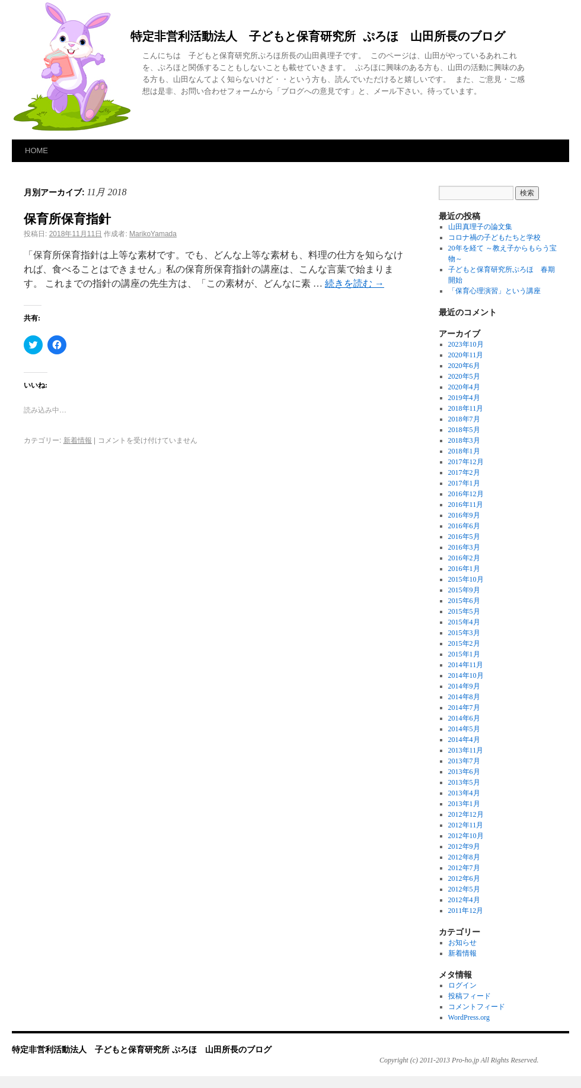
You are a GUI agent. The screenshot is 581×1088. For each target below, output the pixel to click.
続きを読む (354, 283)
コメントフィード (476, 1007)
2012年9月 (464, 846)
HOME (36, 150)
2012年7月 (464, 868)
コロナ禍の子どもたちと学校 (494, 237)
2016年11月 (466, 504)
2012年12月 (466, 814)
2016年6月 (464, 526)
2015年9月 (464, 590)
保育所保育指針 (67, 219)
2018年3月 (464, 440)
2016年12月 (466, 494)
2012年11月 (466, 825)
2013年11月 (466, 750)
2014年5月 (464, 729)
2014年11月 (466, 665)
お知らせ (462, 942)
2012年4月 (464, 900)
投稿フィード (469, 996)
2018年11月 (466, 408)
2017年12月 (466, 462)
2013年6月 (464, 771)
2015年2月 (464, 643)
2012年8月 (464, 857)
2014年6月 (464, 718)
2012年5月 (464, 889)
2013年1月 (464, 804)
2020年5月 (464, 376)
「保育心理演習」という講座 (494, 291)
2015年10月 (466, 579)
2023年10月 (466, 344)
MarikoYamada (153, 234)
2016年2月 (464, 558)
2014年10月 (466, 675)
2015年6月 (464, 601)
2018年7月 (464, 419)
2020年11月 (466, 355)
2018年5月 (464, 430)
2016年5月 (464, 536)
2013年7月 (464, 761)
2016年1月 (464, 568)
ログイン (462, 985)
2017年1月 (464, 483)
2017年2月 (464, 472)
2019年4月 (464, 398)
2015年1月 (464, 654)
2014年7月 (464, 707)
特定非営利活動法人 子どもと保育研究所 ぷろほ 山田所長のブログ (317, 37)
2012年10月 (466, 836)
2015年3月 (464, 633)
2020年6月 (464, 365)
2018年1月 (464, 451)
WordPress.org (469, 1017)
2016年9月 (464, 515)
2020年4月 (464, 387)
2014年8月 (464, 697)
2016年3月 (464, 547)
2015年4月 (464, 622)
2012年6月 (464, 878)
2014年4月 (464, 739)
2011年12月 (466, 910)
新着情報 (77, 440)
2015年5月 (464, 611)
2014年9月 (464, 686)
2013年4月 (464, 793)
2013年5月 (464, 782)
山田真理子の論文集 (480, 227)
